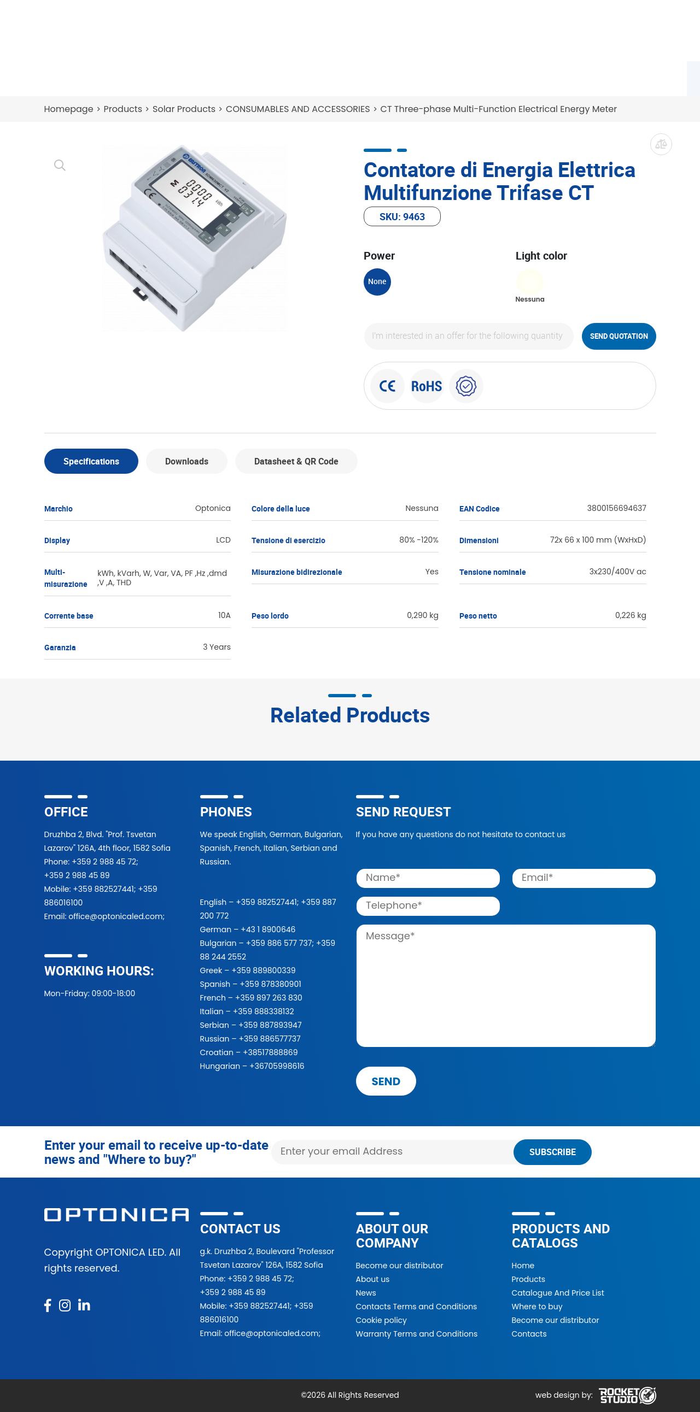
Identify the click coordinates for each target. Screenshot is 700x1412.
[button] (521, 30)
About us (373, 1279)
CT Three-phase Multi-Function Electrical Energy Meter (499, 109)
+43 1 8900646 (268, 929)
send (386, 1081)
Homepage (69, 109)
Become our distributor (400, 1265)
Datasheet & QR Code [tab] (296, 461)
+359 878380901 (270, 984)
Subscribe (552, 1152)
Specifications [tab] (91, 461)
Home (523, 1265)
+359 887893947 (270, 1025)
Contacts (563, 76)
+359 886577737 (269, 1038)
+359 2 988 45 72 (104, 861)
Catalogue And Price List (558, 1292)
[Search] (421, 30)
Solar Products (184, 109)
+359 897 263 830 (268, 997)
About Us (450, 76)
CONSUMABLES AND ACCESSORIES (298, 109)
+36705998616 (277, 1066)
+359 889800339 (263, 970)
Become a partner (305, 76)
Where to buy (213, 76)
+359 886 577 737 (279, 943)
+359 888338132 (263, 1011)
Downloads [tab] (186, 461)
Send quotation (619, 336)
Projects (387, 76)
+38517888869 (270, 1052)
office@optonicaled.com (115, 916)
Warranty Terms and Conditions (417, 1333)
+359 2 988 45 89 (77, 875)
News (507, 76)
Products (70, 76)
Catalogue (137, 76)
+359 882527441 (103, 889)
